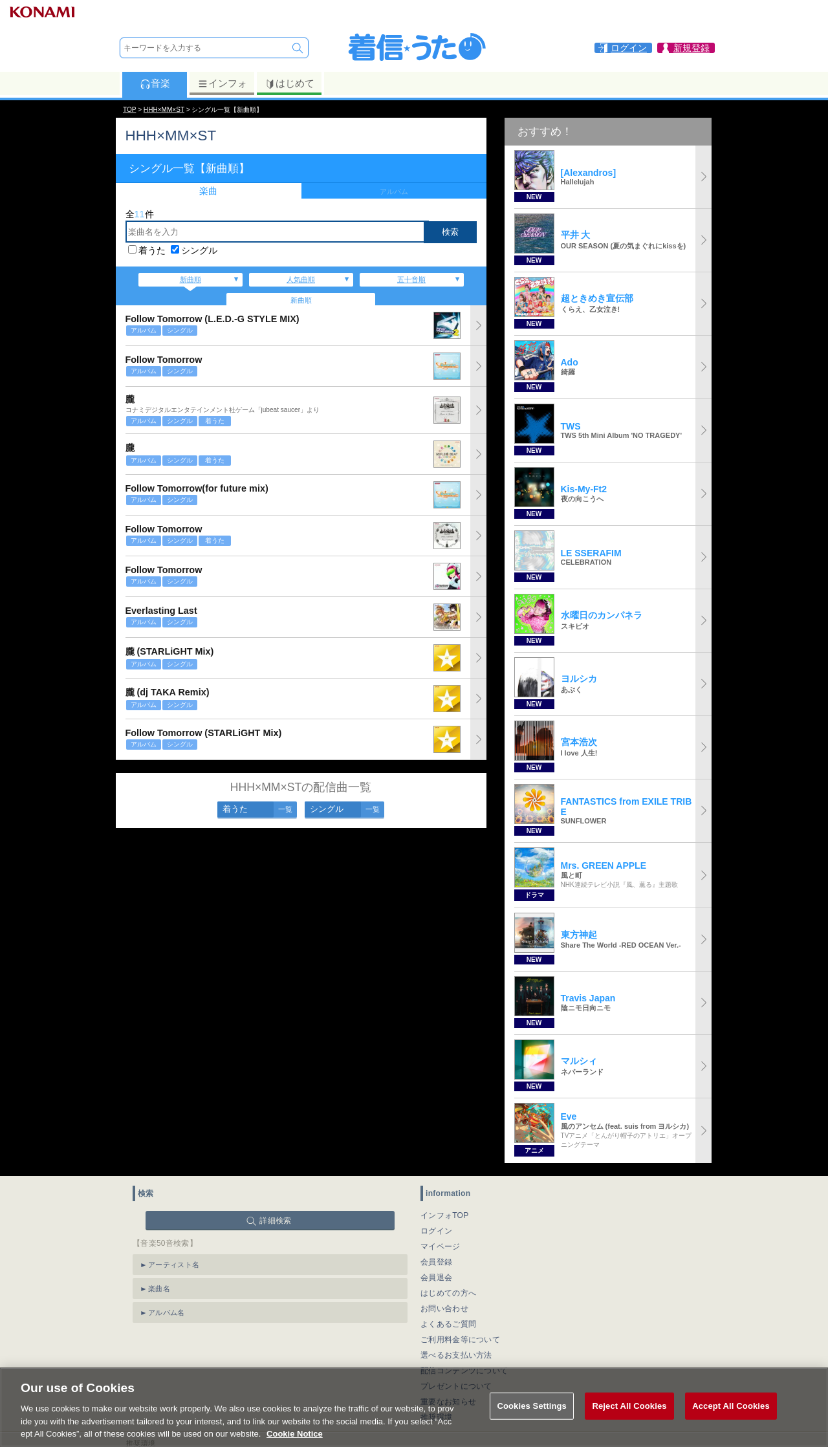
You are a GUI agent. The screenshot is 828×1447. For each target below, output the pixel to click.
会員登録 (436, 1262)
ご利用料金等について (460, 1339)
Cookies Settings (532, 1421)
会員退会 (436, 1277)
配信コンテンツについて (464, 1370)
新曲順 (190, 279)
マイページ (440, 1246)
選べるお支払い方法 (456, 1355)
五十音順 (411, 279)
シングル (199, 250)
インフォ (222, 83)
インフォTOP (444, 1215)
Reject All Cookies (629, 1421)
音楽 (155, 83)
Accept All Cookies (731, 1421)
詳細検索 (275, 1220)
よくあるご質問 (448, 1324)
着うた (152, 250)
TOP (129, 109)
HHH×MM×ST (164, 109)
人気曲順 (301, 279)
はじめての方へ (448, 1293)
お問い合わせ (444, 1308)
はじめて (289, 83)
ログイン (436, 1230)
